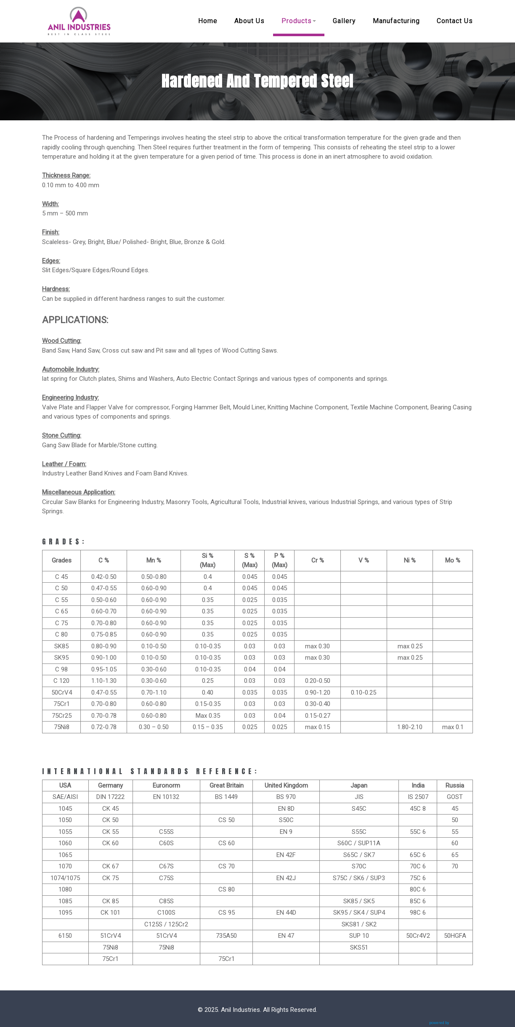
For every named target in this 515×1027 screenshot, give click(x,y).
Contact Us (455, 21)
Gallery (344, 21)
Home (208, 21)
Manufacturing (396, 21)
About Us (249, 21)
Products (298, 21)
